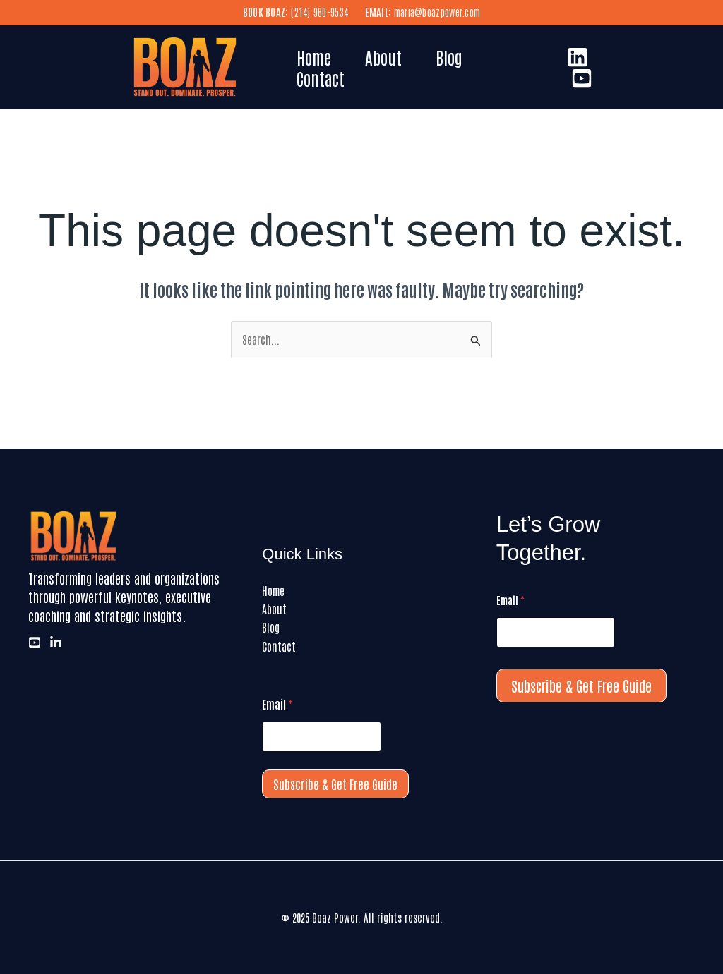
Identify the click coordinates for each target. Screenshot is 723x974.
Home (314, 57)
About (383, 57)
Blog (449, 57)
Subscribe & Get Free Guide (335, 783)
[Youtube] (581, 78)
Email (277, 704)
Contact (321, 78)
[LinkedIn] (577, 57)
